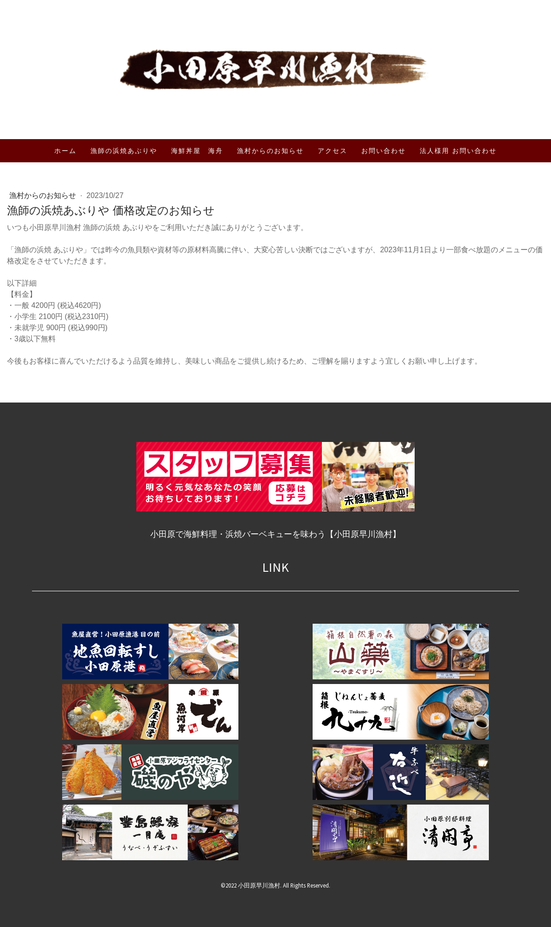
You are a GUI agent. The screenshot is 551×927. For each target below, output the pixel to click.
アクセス (332, 150)
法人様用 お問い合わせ (458, 150)
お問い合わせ (383, 150)
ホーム (65, 150)
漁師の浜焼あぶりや (123, 150)
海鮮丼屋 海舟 (197, 150)
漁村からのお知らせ (270, 150)
